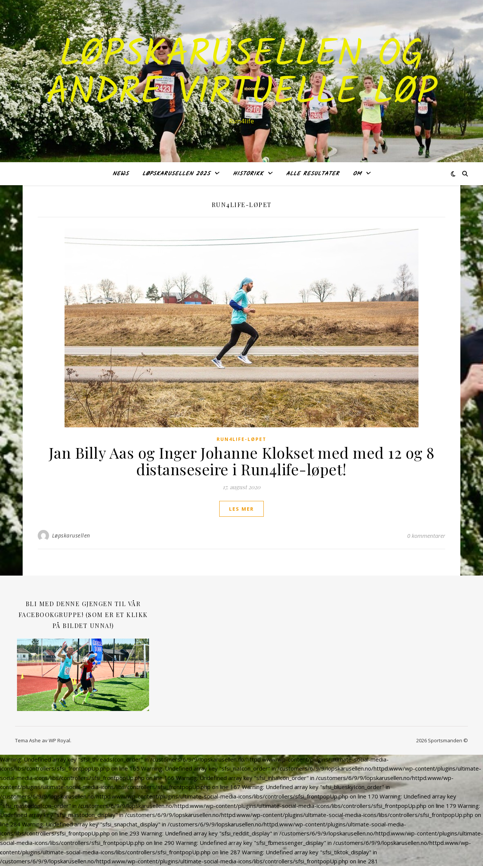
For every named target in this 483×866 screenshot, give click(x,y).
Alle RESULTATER (312, 173)
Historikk (248, 173)
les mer (241, 508)
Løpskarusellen (71, 535)
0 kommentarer (426, 535)
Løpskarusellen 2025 (176, 173)
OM (357, 173)
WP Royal (59, 740)
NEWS (120, 173)
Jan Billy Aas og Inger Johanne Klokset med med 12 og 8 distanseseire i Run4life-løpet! (242, 460)
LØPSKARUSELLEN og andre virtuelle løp (241, 74)
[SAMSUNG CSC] (83, 676)
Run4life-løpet (241, 439)
